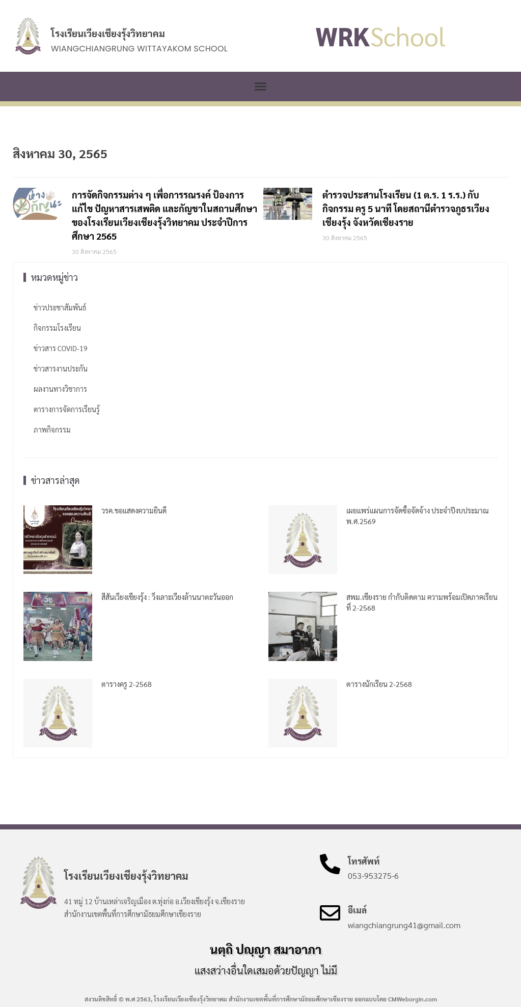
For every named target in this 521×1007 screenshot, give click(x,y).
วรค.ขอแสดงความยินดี (134, 510)
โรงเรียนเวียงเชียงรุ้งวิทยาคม (108, 33)
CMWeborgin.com (412, 999)
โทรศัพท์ (364, 861)
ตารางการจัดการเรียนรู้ (67, 409)
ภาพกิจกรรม (52, 429)
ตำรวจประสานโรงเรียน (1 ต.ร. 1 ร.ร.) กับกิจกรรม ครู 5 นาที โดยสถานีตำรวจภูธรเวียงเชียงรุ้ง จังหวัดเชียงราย (405, 208)
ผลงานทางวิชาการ (60, 388)
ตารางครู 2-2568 (126, 683)
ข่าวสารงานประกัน (61, 368)
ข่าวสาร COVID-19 (61, 348)
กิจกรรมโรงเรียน (57, 327)
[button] (260, 86)
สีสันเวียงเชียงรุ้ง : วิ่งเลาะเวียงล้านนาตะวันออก (167, 596)
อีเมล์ (357, 909)
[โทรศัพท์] (330, 864)
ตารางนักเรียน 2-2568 (379, 683)
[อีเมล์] (330, 913)
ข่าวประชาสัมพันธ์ (60, 307)
